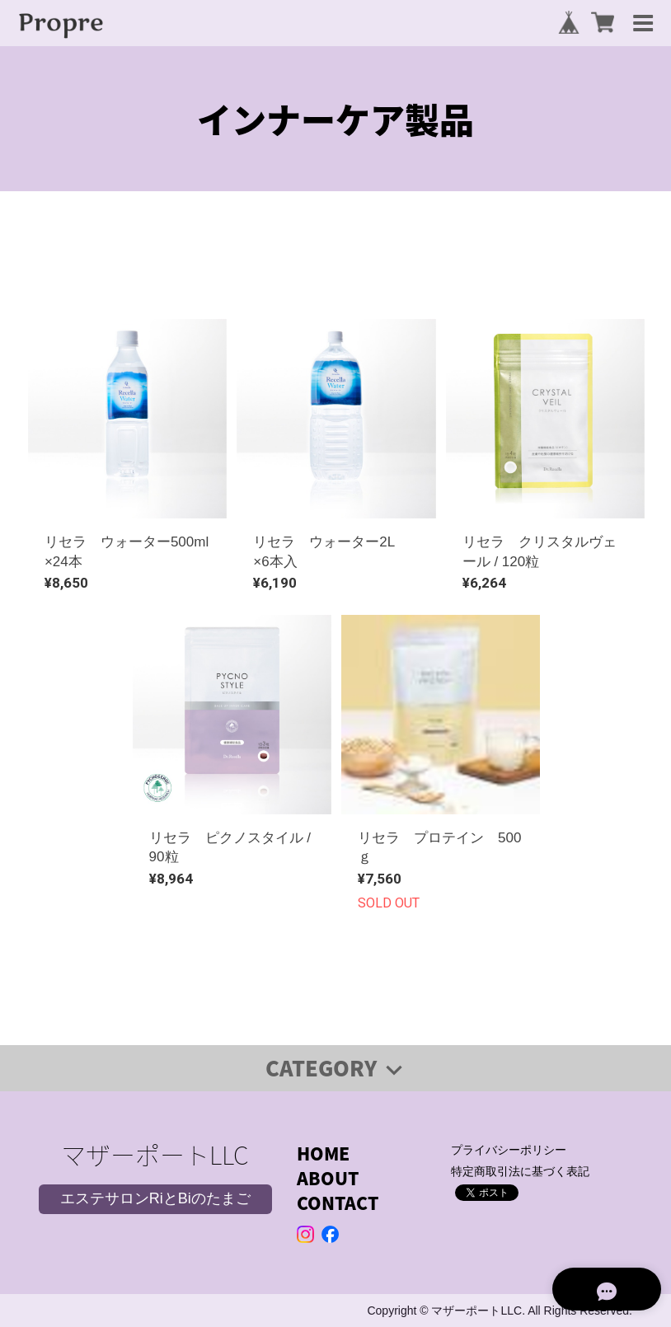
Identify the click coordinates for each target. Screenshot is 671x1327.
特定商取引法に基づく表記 (520, 1171)
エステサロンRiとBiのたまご (155, 1198)
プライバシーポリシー (508, 1149)
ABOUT (328, 1178)
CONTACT (337, 1203)
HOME (323, 1153)
